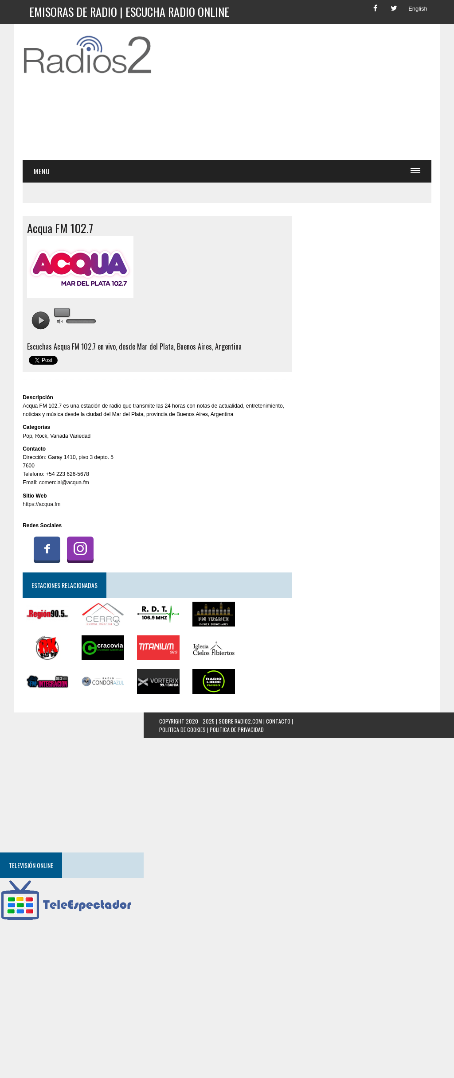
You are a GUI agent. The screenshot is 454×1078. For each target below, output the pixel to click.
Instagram (80, 548)
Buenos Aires (194, 346)
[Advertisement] (308, 95)
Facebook (47, 548)
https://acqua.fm (41, 504)
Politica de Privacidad (237, 729)
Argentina (228, 346)
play (40, 320)
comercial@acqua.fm (64, 482)
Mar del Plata (155, 346)
